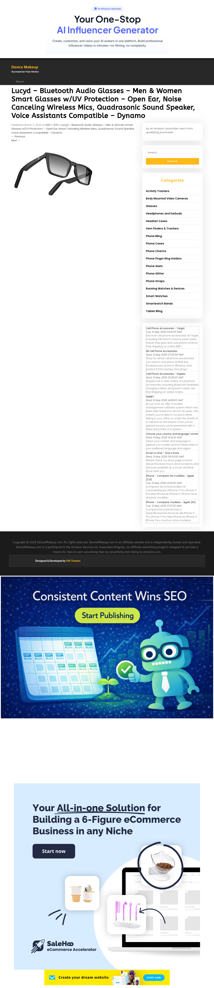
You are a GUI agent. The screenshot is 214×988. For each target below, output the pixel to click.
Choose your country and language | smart (172, 434)
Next (15, 140)
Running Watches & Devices (165, 288)
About (20, 81)
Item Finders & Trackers (162, 228)
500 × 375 (52, 125)
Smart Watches (157, 296)
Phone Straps (155, 281)
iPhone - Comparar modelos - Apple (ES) (171, 502)
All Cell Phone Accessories (161, 351)
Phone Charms (156, 251)
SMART (150, 396)
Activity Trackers (157, 191)
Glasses (151, 206)
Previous (18, 136)
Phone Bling (154, 236)
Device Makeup (24, 67)
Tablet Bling (154, 311)
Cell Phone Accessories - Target (165, 328)
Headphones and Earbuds (164, 213)
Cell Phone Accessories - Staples (165, 374)
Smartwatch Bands (159, 303)
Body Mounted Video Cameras (167, 198)
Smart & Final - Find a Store (162, 453)
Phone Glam (154, 266)
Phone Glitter (155, 273)
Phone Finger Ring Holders (164, 258)
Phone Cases (155, 243)
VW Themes (73, 560)
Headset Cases (156, 221)
